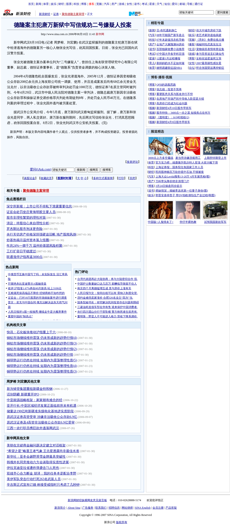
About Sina (73, 507)
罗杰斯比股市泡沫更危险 (24, 229)
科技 (76, 4)
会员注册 (158, 507)
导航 (190, 4)
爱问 (174, 4)
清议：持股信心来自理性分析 (28, 223)
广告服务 (87, 507)
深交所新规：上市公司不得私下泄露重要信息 (39, 206)
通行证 (199, 4)
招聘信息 (114, 507)
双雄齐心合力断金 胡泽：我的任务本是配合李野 (41, 473)
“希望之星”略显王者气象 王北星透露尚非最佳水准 (43, 451)
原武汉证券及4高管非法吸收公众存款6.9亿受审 (41, 422)
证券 (56, 14)
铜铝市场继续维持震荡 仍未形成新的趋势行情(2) (42, 349)
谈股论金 (29, 178)
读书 (137, 4)
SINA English (142, 507)
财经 (61, 4)
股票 (69, 4)
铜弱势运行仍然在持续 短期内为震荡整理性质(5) (42, 360)
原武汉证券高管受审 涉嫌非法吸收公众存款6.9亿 (42, 417)
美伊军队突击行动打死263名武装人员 (34, 479)
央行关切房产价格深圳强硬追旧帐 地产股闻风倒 (41, 234)
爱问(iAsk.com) (40, 169)
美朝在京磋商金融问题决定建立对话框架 (36, 445)
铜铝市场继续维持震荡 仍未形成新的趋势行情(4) (42, 338)
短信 (167, 4)
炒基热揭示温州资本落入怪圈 (28, 240)
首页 (31, 4)
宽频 (99, 4)
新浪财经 (44, 14)
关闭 (132, 178)
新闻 (38, 4)
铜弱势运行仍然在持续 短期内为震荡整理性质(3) (42, 371)
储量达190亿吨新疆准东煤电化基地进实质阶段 (40, 411)
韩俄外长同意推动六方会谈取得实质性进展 (38, 462)
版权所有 (121, 522)
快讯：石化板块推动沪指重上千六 (31, 332)
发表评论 (132, 161)
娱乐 (54, 4)
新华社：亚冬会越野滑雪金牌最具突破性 (36, 456)
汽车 (107, 4)
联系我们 (100, 507)
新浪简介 (60, 507)
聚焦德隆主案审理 (73, 14)
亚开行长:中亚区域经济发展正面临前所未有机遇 (41, 405)
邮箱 (182, 4)
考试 (144, 4)
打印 (121, 178)
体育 (46, 4)
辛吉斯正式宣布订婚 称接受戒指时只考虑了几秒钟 (43, 484)
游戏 (121, 4)
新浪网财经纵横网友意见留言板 (87, 500)
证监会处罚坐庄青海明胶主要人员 (31, 212)
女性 (129, 4)
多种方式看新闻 (103, 178)
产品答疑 (171, 507)
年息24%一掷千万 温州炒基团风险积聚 (34, 245)
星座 (152, 4)
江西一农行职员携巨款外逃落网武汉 (33, 428)
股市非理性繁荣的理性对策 (26, 217)
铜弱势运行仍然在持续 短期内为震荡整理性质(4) (42, 366)
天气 (159, 4)
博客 (84, 4)
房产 (114, 4)
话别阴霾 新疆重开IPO (23, 394)
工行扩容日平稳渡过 (21, 251)
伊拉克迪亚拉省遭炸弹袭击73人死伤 (33, 468)
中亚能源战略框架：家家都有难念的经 (34, 400)
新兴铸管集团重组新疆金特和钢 (30, 389)
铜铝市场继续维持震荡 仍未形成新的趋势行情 (40, 354)
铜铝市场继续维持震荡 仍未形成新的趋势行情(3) (42, 343)
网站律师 (127, 507)
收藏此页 (46, 178)
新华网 (100, 34)
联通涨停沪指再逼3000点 (24, 257)
